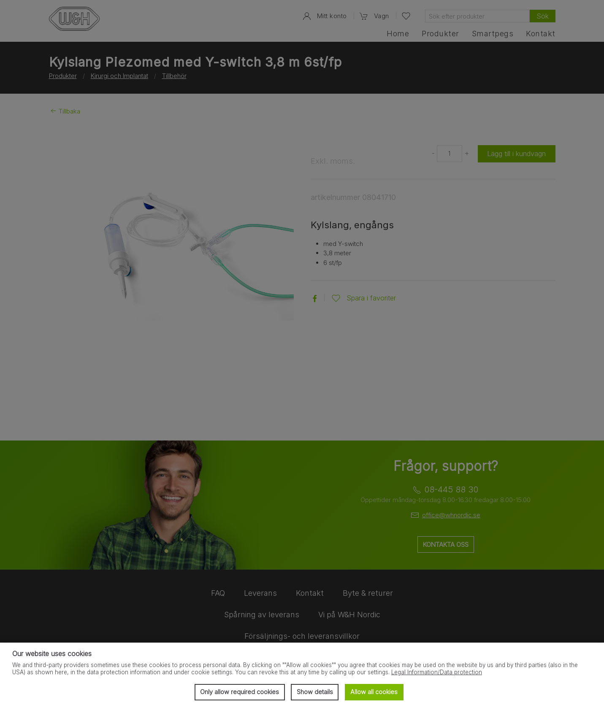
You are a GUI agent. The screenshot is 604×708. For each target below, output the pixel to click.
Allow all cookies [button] (374, 691)
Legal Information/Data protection (436, 672)
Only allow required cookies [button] (239, 691)
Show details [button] (315, 691)
